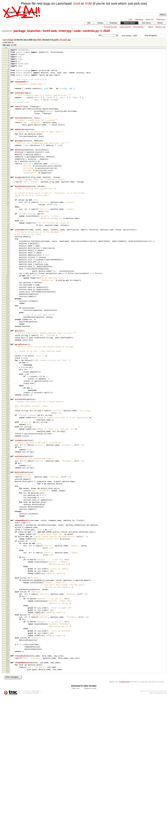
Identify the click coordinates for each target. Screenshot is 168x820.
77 (8, 255)
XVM (88, 3)
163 (7, 491)
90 (8, 291)
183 (7, 546)
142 (7, 434)
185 (7, 551)
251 (7, 735)
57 (8, 200)
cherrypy (65, 31)
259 (7, 757)
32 (8, 132)
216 (7, 637)
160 (7, 483)
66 (8, 224)
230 (7, 676)
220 (7, 648)
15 (8, 88)
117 (7, 366)
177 (7, 530)
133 (7, 409)
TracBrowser (124, 804)
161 (7, 486)
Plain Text (76, 811)
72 (8, 241)
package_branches (27, 31)
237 (7, 695)
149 (7, 453)
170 (7, 511)
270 (7, 786)
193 (7, 573)
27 (8, 119)
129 (7, 399)
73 (8, 244)
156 (7, 472)
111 (7, 349)
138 (7, 423)
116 (7, 363)
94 (8, 302)
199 (7, 590)
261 (7, 762)
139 (7, 426)
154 (7, 467)
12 (8, 80)
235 (7, 690)
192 (7, 570)
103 (7, 327)
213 (7, 628)
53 (8, 190)
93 (8, 299)
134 (7, 412)
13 (8, 83)
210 (7, 620)
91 (8, 293)
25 (8, 114)
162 (7, 488)
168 (7, 505)
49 (8, 179)
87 (8, 282)
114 (7, 358)
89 (8, 288)
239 (7, 701)
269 (7, 783)
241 (7, 707)
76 (8, 252)
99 (8, 316)
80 (8, 263)
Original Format (90, 811)
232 (7, 681)
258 (7, 754)
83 (8, 271)
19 (8, 98)
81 (8, 265)
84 (8, 274)
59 (8, 206)
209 (7, 617)
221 (7, 651)
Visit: (100, 35)
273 (7, 794)
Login (130, 19)
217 (7, 640)
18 (8, 95)
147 (7, 448)
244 (7, 715)
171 (7, 514)
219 (7, 645)
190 (7, 565)
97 (8, 310)
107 (7, 338)
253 (7, 740)
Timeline (100, 23)
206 (7, 609)
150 (7, 456)
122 (7, 380)
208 (7, 614)
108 (7, 341)
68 (8, 230)
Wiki (88, 23)
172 (7, 516)
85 (8, 277)
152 (7, 462)
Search (160, 23)
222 (7, 653)
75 (8, 249)
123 (7, 383)
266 (7, 775)
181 (7, 540)
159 (7, 480)
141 (7, 431)
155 (7, 470)
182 (7, 543)
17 (8, 93)
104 (7, 330)
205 (7, 607)
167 (7, 502)
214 (7, 631)
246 (7, 721)
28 (8, 122)
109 (7, 344)
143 (7, 437)
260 (7, 760)
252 (7, 737)
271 (7, 788)
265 (7, 773)
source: (7, 31)
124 (7, 385)
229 (7, 673)
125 (7, 388)
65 (8, 221)
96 (8, 307)
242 (7, 709)
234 (7, 687)
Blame (150, 27)
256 (7, 748)
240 (7, 704)
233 (7, 684)
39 (8, 152)
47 (8, 173)
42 (8, 160)
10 (8, 74)
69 (8, 233)
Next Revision (139, 27)
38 (8, 149)
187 (7, 556)
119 (7, 372)
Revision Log (160, 27)
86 (8, 279)
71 (8, 238)
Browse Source (129, 23)
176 (7, 527)
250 (7, 732)
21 (8, 103)
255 (7, 746)
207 (7, 612)
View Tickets (146, 23)
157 (7, 474)
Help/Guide (139, 19)
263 (7, 767)
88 (8, 285)
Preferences (160, 19)
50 (8, 181)
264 (7, 770)
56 (8, 198)
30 (8, 128)
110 (7, 346)
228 (7, 670)
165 (7, 497)
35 (8, 141)
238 (7, 698)
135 (7, 414)
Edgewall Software (32, 816)
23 (8, 109)
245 (7, 718)
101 (7, 321)
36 (8, 144)
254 (7, 743)
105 (7, 332)
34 (8, 138)
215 (7, 634)
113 (7, 355)
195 (7, 579)
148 (7, 451)
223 (7, 656)
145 (7, 442)
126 (7, 391)
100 (7, 319)
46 (8, 170)
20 (8, 100)
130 (7, 401)
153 (7, 465)
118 (7, 369)
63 (8, 216)
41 (8, 157)
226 (7, 665)
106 (7, 335)
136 (7, 417)
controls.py (91, 31)
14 (8, 85)
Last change (8, 40)
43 (8, 163)
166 (7, 500)
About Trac (150, 19)
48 (8, 176)
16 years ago (65, 40)
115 (7, 360)
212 (7, 626)
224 (7, 659)
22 (8, 106)
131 (7, 404)
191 (7, 568)
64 (8, 219)
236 (7, 693)
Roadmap (113, 23)
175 (7, 524)
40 (8, 155)
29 (8, 125)
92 (8, 296)
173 (7, 519)
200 (7, 593)
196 (7, 581)
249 (7, 729)
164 (7, 494)
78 (8, 258)
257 (7, 751)
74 (8, 247)
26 (8, 116)
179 (7, 535)
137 (7, 420)
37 (8, 146)
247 (7, 723)
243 (7, 712)
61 (8, 211)
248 (7, 726)
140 (7, 428)
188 (7, 559)
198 (7, 587)
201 (7, 595)
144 (7, 439)
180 (7, 537)
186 (7, 554)
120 (7, 374)
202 (7, 598)
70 (8, 235)
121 (7, 377)
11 (8, 77)
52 (8, 187)
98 (8, 313)
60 (8, 209)
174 (7, 521)
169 (7, 508)
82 (8, 268)
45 (8, 167)
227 (7, 667)
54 (8, 193)
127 (7, 393)
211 (7, 623)
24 (8, 111)
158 (7, 477)
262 (7, 765)
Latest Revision (125, 27)
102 (7, 324)
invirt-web (50, 31)
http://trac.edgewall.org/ (157, 816)
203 (7, 601)
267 (7, 778)
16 (8, 90)
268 (7, 781)
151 (7, 459)
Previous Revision (110, 27)
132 (7, 407)
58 (8, 203)
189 (7, 562)
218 (7, 642)
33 (8, 135)
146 (7, 445)
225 (7, 662)
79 (8, 260)
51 (8, 184)
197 (7, 584)
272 (7, 791)
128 (7, 396)
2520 (106, 31)
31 (8, 130)
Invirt (76, 3)
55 (8, 195)
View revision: (127, 35)
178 (7, 533)
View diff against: (155, 35)
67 (8, 227)
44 (8, 165)
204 (7, 604)
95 (8, 305)
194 (7, 576)
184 (7, 549)
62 (8, 214)
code (77, 31)
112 (7, 352)
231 (7, 679)
